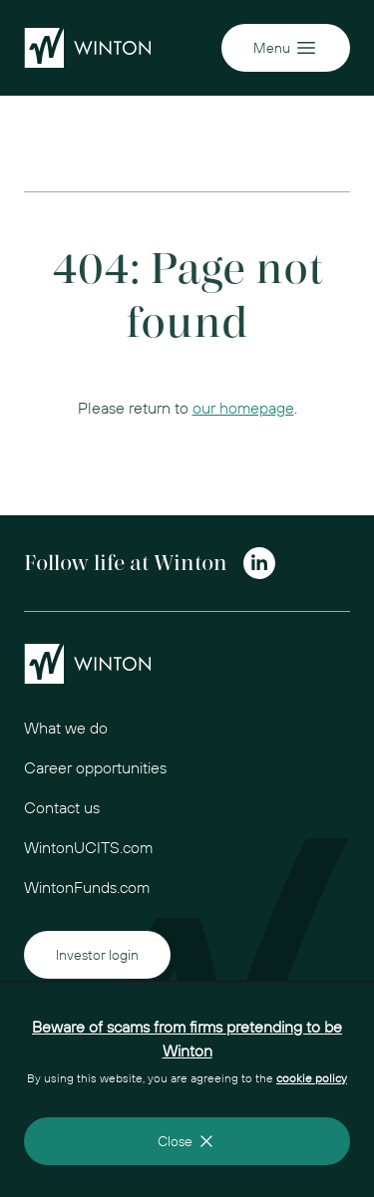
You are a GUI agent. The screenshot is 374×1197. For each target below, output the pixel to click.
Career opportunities (95, 767)
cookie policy (311, 1077)
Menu (285, 48)
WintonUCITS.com (88, 847)
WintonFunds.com (87, 887)
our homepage (243, 408)
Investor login (97, 955)
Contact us (62, 807)
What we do (66, 728)
